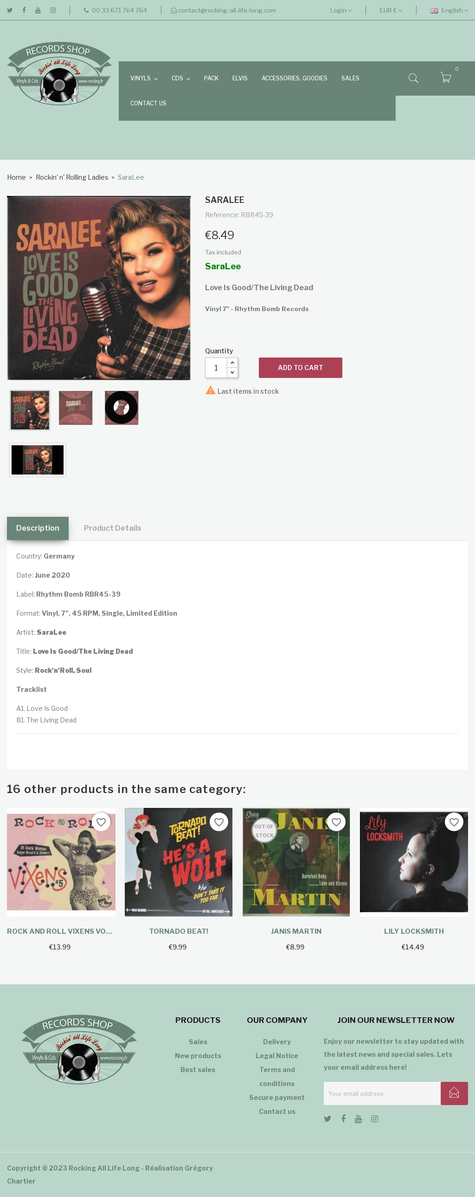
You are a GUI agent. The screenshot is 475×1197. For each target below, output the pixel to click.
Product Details (112, 528)
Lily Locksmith (414, 931)
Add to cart (300, 367)
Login (341, 10)
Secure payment (277, 1097)
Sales (198, 1042)
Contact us (277, 1111)
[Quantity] (216, 368)
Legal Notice (277, 1056)
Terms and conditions (277, 1076)
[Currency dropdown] (391, 10)
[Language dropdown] (449, 10)
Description (37, 528)
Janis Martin (296, 931)
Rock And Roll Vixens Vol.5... (61, 931)
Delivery (277, 1042)
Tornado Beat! (178, 931)
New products (198, 1056)
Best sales (197, 1069)
